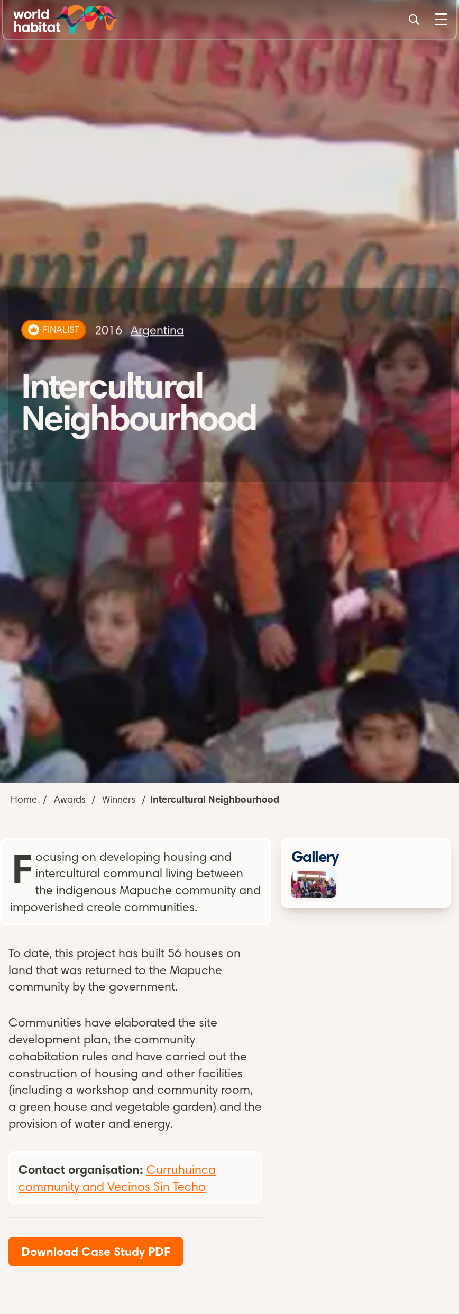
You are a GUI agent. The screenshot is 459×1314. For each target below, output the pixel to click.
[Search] (414, 19)
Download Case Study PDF (95, 1251)
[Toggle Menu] (441, 19)
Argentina (157, 329)
